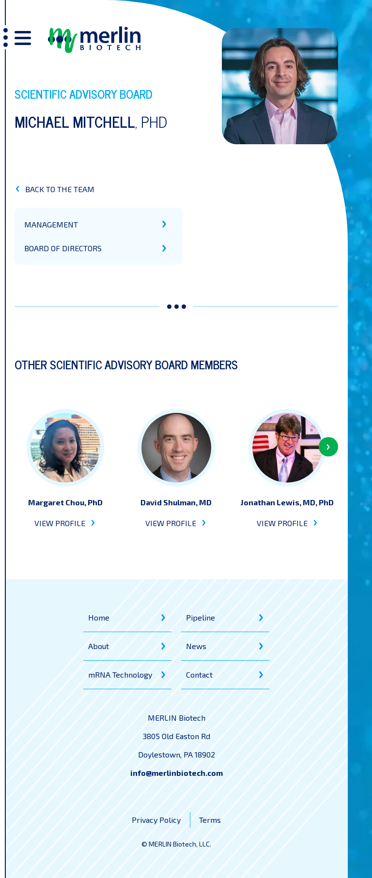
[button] (328, 446)
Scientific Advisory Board (84, 93)
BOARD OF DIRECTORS (63, 248)
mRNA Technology (120, 674)
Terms (210, 819)
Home (98, 617)
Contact (199, 674)
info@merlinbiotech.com (176, 772)
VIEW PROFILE (65, 523)
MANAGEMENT (51, 224)
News (196, 646)
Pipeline (200, 617)
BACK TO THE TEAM (54, 189)
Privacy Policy (156, 819)
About (98, 646)
